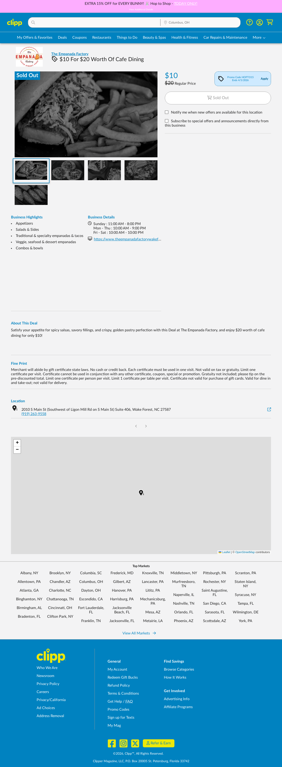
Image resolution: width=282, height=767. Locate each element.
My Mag (114, 725)
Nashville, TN (183, 603)
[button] (94, 22)
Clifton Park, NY (60, 616)
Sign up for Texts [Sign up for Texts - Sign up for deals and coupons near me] (121, 717)
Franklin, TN (91, 621)
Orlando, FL (183, 612)
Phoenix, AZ (183, 621)
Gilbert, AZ (122, 582)
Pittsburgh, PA (214, 573)
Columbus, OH (91, 582)
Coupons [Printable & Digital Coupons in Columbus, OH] (79, 37)
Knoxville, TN (153, 573)
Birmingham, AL (29, 608)
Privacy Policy (48, 684)
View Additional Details (141, 9)
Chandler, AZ (60, 582)
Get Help (115, 701)
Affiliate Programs (178, 707)
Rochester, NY (214, 582)
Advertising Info (177, 699)
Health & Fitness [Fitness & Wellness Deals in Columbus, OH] (184, 37)
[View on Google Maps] (269, 410)
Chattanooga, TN (60, 599)
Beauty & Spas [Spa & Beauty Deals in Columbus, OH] (154, 37)
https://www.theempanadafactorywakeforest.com (134, 239)
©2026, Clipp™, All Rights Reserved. (138, 753)
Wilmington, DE (245, 612)
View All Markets (139, 633)
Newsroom (45, 676)
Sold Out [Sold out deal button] (218, 98)
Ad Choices (46, 708)
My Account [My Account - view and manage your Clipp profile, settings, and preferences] (117, 669)
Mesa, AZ (152, 612)
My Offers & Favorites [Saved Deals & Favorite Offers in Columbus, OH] (34, 37)
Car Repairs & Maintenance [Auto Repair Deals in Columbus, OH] (225, 37)
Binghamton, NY (29, 599)
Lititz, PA (153, 590)
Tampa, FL (246, 603)
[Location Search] (200, 22)
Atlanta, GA (29, 590)
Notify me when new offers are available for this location (216, 112)
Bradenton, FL (29, 616)
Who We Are (47, 668)
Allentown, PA (29, 582)
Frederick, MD (122, 573)
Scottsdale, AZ (214, 621)
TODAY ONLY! (185, 3)
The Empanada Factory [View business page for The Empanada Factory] (69, 54)
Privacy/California (51, 700)
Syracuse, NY (245, 595)
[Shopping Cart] (269, 22)
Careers (43, 692)
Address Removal (50, 716)
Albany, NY (29, 573)
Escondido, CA (91, 599)
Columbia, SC (91, 573)
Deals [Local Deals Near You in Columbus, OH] (62, 37)
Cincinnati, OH (60, 608)
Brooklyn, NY (60, 573)
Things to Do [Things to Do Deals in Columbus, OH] (127, 37)
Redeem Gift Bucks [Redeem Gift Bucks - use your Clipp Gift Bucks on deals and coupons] (123, 677)
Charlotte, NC (60, 590)
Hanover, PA (122, 590)
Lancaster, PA (153, 582)
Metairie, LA (153, 621)
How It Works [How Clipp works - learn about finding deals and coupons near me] (175, 677)
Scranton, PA (245, 573)
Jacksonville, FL (121, 621)
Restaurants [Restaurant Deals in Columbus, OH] (101, 37)
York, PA (245, 621)
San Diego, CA (214, 603)
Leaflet (224, 552)
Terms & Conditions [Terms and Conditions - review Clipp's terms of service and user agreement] (123, 693)
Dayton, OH (91, 590)
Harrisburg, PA (122, 599)
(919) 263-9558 (34, 414)
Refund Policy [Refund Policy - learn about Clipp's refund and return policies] (119, 685)
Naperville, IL (183, 595)
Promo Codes (118, 709)
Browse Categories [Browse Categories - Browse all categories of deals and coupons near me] (179, 669)
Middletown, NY (184, 573)
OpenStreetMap (245, 552)
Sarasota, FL (215, 612)
